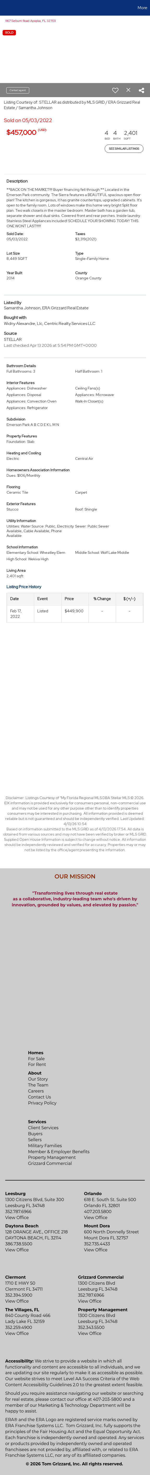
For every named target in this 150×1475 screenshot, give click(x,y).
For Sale (36, 1058)
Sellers (35, 1139)
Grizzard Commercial (50, 1163)
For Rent (37, 1064)
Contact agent (18, 90)
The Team (38, 1085)
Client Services (43, 1127)
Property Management (52, 1157)
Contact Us (39, 1097)
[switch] (115, 90)
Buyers (35, 1133)
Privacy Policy (42, 1103)
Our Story (38, 1079)
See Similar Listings (124, 148)
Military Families (45, 1145)
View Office (17, 1217)
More (142, 7)
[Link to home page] (4, 8)
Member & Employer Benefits (59, 1151)
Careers (36, 1091)
